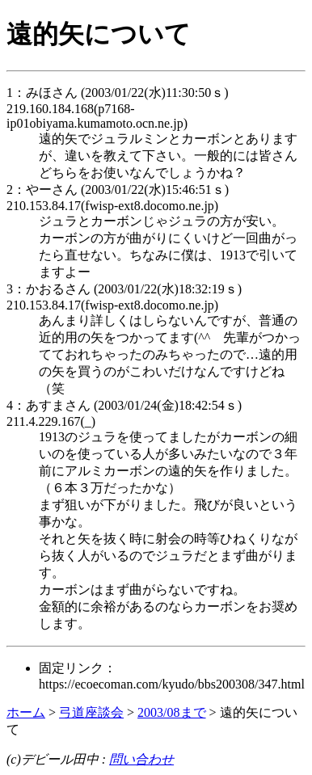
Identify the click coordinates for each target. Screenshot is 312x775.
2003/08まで (171, 712)
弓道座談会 (91, 712)
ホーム (25, 712)
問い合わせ (141, 759)
